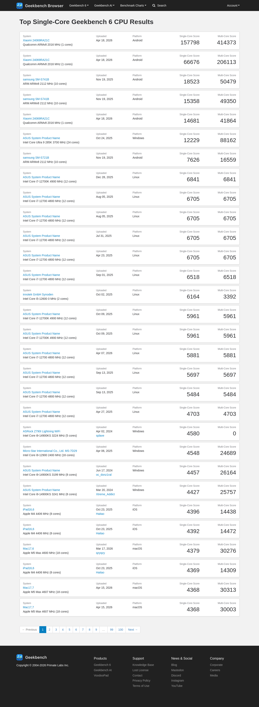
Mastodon (177, 670)
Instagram (177, 680)
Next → (133, 629)
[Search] (173, 5)
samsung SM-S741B (36, 79)
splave (100, 435)
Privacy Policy (141, 680)
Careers (215, 670)
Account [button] (232, 5)
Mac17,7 (28, 587)
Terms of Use (141, 685)
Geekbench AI (103, 670)
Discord (176, 675)
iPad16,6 (28, 509)
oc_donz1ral (103, 474)
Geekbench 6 (102, 664)
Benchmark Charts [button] (132, 5)
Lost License (141, 670)
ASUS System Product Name (41, 138)
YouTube (177, 685)
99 (111, 629)
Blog (174, 664)
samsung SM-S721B (36, 157)
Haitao (100, 513)
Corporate (216, 664)
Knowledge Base (143, 664)
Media (214, 675)
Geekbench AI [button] (103, 5)
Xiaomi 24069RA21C (36, 40)
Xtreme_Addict (105, 494)
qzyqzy (100, 552)
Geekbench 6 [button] (77, 5)
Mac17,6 (28, 548)
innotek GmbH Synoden (38, 294)
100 (120, 629)
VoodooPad (101, 675)
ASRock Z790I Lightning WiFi (41, 431)
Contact (137, 675)
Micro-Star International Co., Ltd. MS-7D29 (50, 450)
